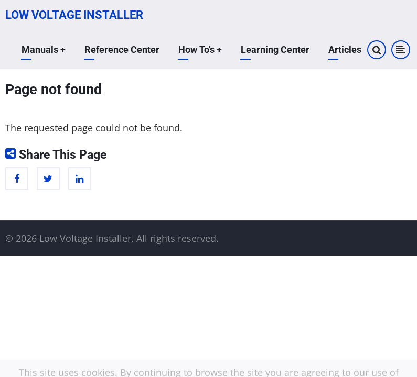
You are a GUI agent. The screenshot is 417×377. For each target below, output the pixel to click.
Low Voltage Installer (74, 14)
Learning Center (275, 49)
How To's (200, 49)
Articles (344, 49)
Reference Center (121, 49)
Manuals (44, 49)
